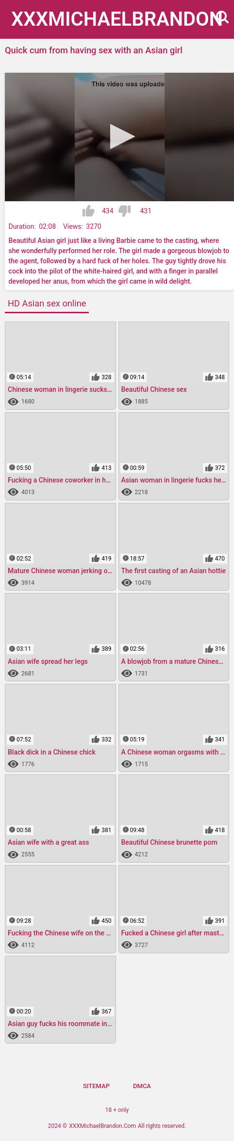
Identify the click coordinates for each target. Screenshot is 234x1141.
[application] (119, 137)
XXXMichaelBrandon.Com (102, 1126)
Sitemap (96, 1086)
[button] (119, 136)
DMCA (142, 1086)
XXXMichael (117, 19)
